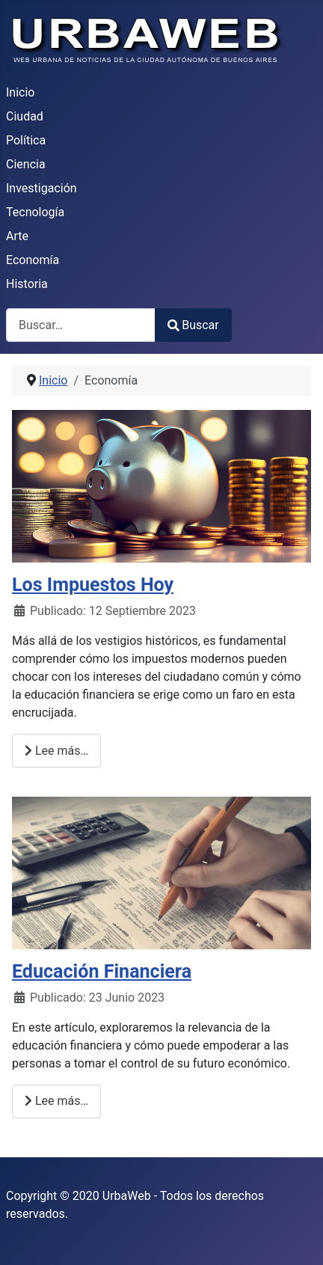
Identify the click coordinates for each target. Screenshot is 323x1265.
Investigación (41, 188)
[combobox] (81, 325)
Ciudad (24, 116)
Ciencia (26, 164)
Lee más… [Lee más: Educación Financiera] (56, 1101)
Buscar (193, 325)
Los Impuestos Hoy (92, 584)
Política (26, 140)
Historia (27, 284)
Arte (17, 236)
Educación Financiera (101, 971)
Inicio (20, 92)
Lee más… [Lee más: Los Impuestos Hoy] (56, 751)
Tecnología (35, 212)
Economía (32, 260)
